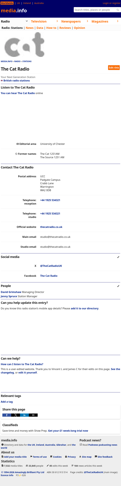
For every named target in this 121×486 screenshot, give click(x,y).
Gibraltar (61, 444)
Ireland (27, 3)
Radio (17, 61)
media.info (6, 61)
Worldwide (7, 3)
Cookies (57, 456)
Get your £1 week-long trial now (68, 430)
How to (51, 28)
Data (40, 28)
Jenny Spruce (9, 296)
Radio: (6, 28)
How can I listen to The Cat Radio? (22, 364)
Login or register (112, 3)
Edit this (114, 67)
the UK (31, 444)
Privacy (72, 456)
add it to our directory (84, 308)
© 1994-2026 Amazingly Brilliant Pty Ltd (22, 472)
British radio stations (15, 80)
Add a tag (7, 401)
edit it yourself (27, 372)
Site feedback (105, 456)
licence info (7, 475)
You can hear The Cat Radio (18, 93)
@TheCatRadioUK (51, 266)
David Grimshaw (11, 292)
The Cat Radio (48, 276)
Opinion (79, 28)
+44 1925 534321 (50, 200)
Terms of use (40, 456)
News (29, 28)
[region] (60, 119)
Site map (87, 456)
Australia (39, 3)
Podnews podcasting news (102, 444)
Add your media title (15, 456)
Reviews (65, 28)
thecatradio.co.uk (51, 227)
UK (18, 3)
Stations (17, 28)
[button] (6, 415)
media (14, 10)
